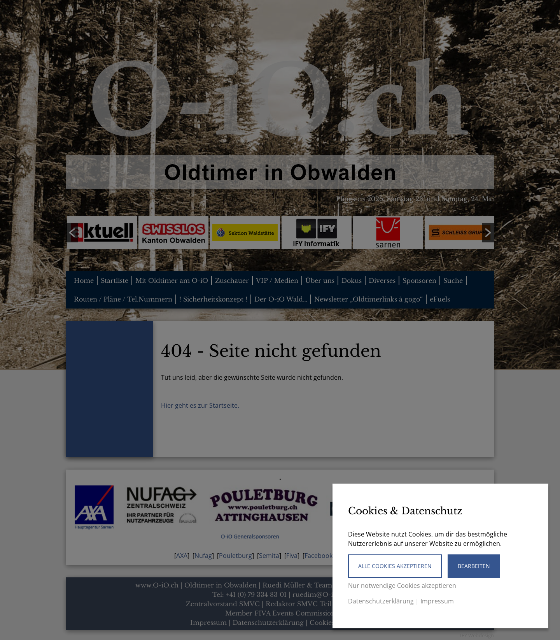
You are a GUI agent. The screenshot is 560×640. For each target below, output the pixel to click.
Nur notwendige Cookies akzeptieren (402, 585)
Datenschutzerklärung (381, 601)
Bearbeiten (474, 566)
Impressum (437, 601)
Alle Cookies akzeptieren (395, 566)
